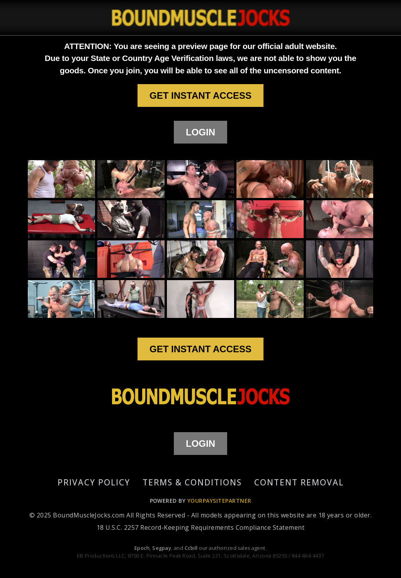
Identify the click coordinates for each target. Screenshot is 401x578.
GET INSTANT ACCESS (200, 95)
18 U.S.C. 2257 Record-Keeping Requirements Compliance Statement (200, 527)
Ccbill (191, 547)
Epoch (142, 547)
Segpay (161, 547)
